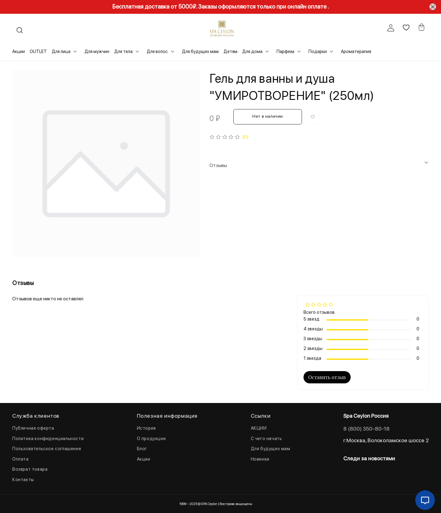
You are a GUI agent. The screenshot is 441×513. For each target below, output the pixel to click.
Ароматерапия (356, 51)
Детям (230, 51)
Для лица (61, 51)
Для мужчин (97, 51)
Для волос (157, 51)
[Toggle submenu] (75, 51)
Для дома (252, 51)
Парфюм (285, 51)
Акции (18, 51)
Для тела (123, 51)
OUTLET (38, 51)
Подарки (317, 51)
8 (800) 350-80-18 (366, 428)
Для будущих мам (200, 51)
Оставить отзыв (327, 377)
